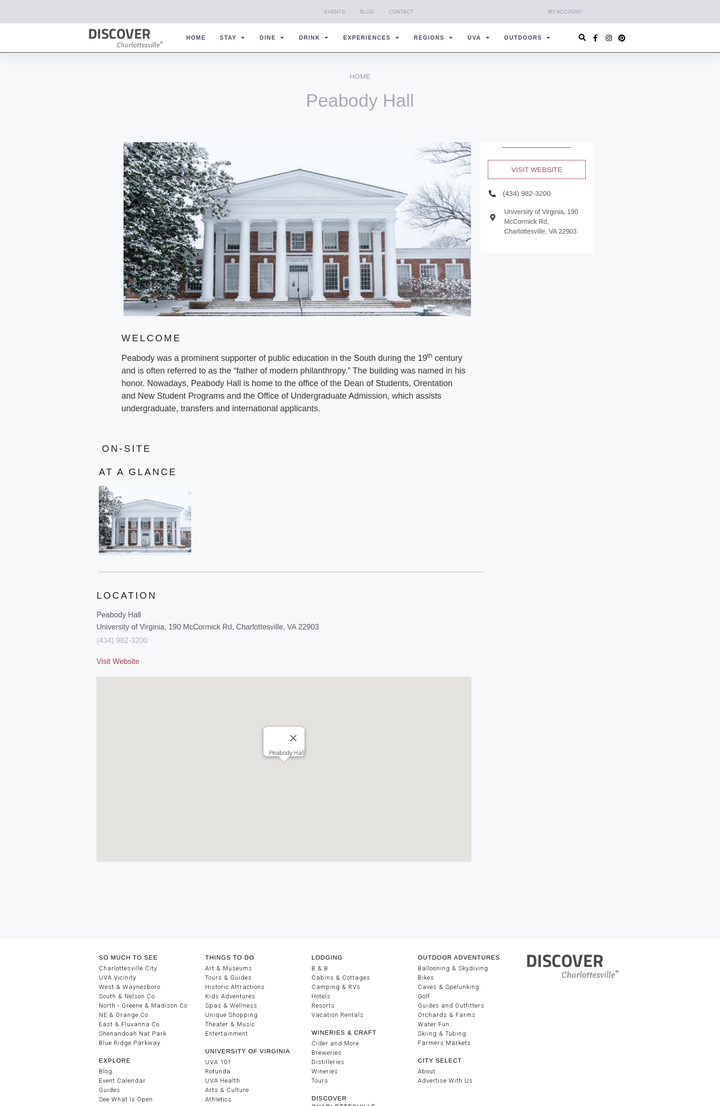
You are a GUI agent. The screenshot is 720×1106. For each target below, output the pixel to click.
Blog (367, 11)
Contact (401, 11)
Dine (272, 37)
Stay (233, 37)
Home (196, 38)
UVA (479, 37)
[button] (582, 38)
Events (335, 11)
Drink (314, 37)
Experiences (371, 37)
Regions (433, 37)
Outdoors (527, 37)
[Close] (293, 738)
